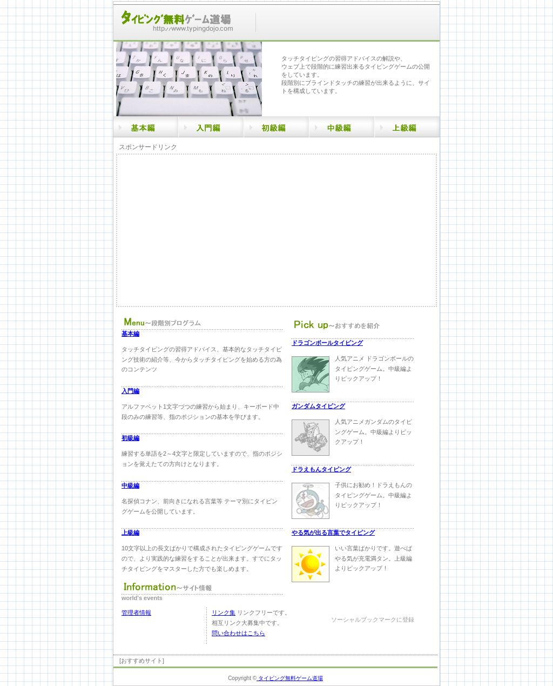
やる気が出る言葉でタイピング (333, 532)
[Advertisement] (208, 230)
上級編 (130, 532)
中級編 (130, 485)
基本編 (130, 333)
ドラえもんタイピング (321, 469)
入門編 (130, 391)
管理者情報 (136, 612)
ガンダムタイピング (318, 406)
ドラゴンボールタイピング (327, 342)
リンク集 (223, 612)
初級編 (130, 438)
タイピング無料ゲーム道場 (290, 678)
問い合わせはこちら (238, 633)
